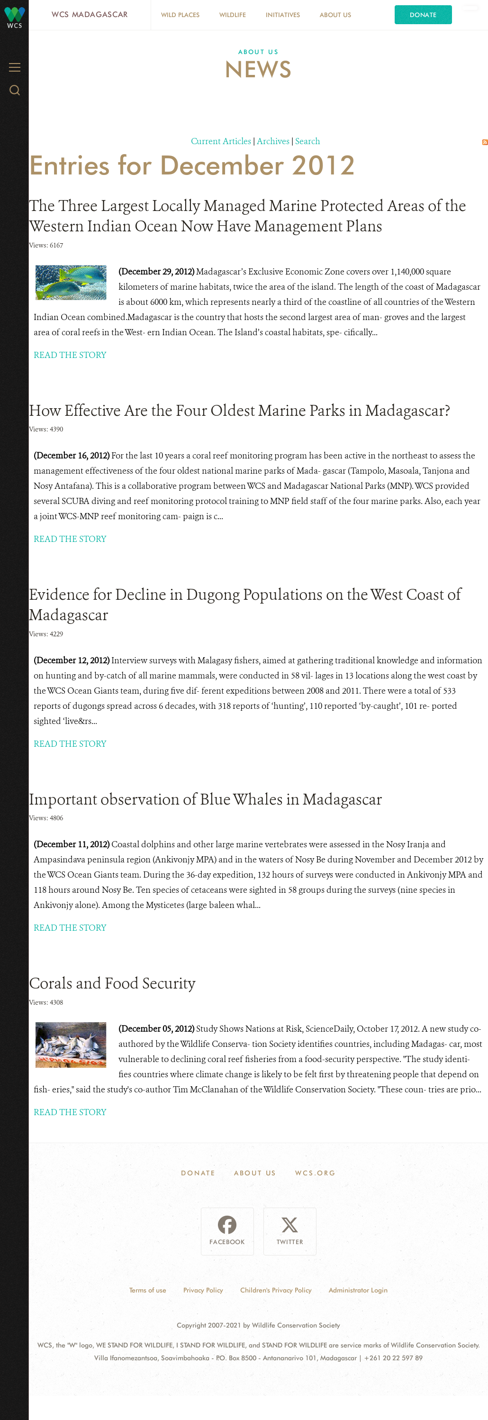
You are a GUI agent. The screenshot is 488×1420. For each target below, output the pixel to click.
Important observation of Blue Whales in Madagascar (205, 799)
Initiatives (283, 14)
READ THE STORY (70, 355)
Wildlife (232, 14)
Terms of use (147, 1290)
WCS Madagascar (90, 14)
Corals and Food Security (112, 983)
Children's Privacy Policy (276, 1290)
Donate (423, 14)
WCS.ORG (315, 1173)
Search (307, 141)
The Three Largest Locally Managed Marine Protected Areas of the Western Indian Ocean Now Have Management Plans (247, 216)
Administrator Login (358, 1290)
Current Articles (221, 141)
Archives (273, 141)
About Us (335, 14)
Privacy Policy (203, 1290)
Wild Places (180, 14)
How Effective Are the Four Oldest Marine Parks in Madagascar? (239, 411)
